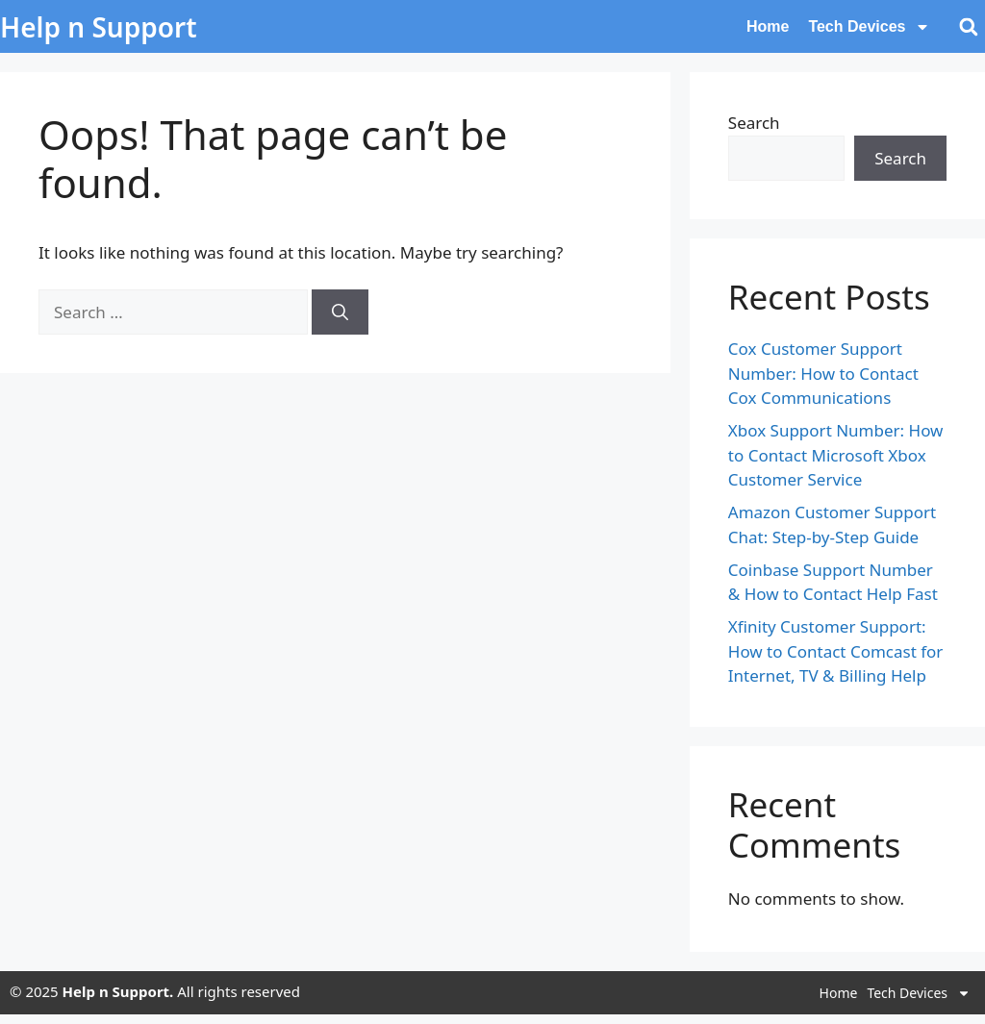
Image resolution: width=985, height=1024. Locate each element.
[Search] (340, 312)
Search (754, 123)
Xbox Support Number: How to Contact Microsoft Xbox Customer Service (836, 454)
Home (767, 26)
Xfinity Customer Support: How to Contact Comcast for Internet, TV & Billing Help (836, 651)
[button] (968, 26)
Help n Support (98, 27)
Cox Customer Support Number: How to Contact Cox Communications (823, 373)
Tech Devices (869, 27)
